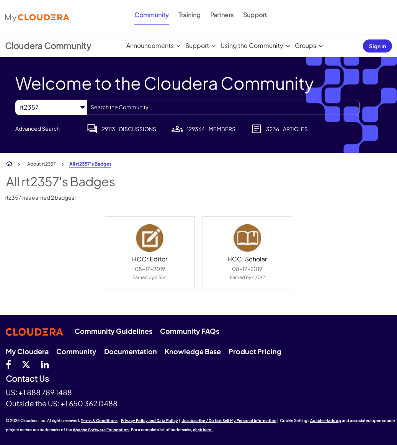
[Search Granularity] (51, 107)
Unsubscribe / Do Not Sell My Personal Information (228, 420)
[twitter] (26, 364)
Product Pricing (255, 351)
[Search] (223, 107)
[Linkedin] (45, 364)
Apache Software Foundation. (101, 429)
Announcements (150, 45)
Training (189, 15)
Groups (305, 45)
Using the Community (252, 45)
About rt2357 (41, 164)
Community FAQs (189, 331)
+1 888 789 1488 (45, 392)
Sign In (377, 46)
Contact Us (27, 378)
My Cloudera (27, 351)
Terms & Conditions (99, 420)
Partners (222, 15)
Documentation (130, 351)
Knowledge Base (193, 351)
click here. (203, 429)
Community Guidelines (113, 331)
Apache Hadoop (325, 420)
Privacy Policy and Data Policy (149, 420)
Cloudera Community (48, 45)
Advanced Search (37, 128)
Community (151, 15)
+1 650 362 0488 (89, 403)
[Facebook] (8, 364)
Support (255, 15)
